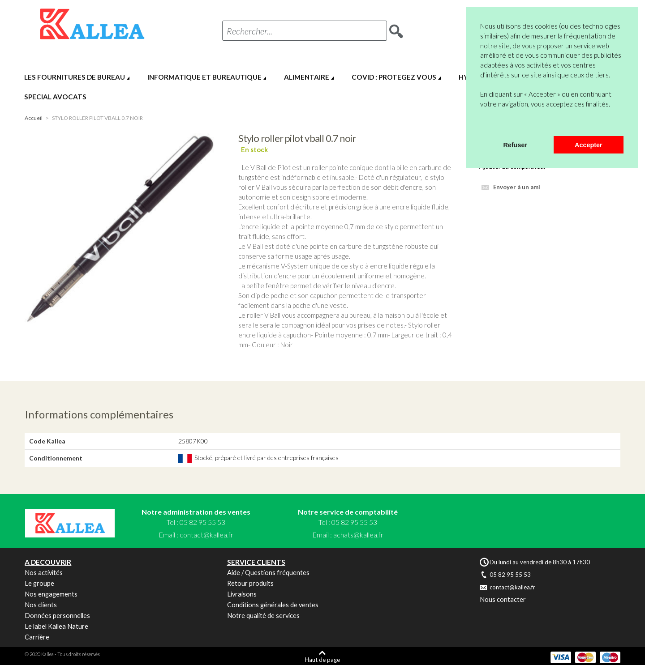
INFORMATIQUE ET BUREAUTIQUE (204, 77)
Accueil (34, 118)
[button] (481, 124)
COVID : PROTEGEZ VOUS (394, 77)
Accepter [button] (588, 145)
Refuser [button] (515, 145)
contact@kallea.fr (206, 534)
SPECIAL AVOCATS (55, 97)
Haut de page (322, 659)
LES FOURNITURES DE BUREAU (74, 77)
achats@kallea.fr (358, 534)
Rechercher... (249, 31)
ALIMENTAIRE (306, 77)
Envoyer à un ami (516, 187)
